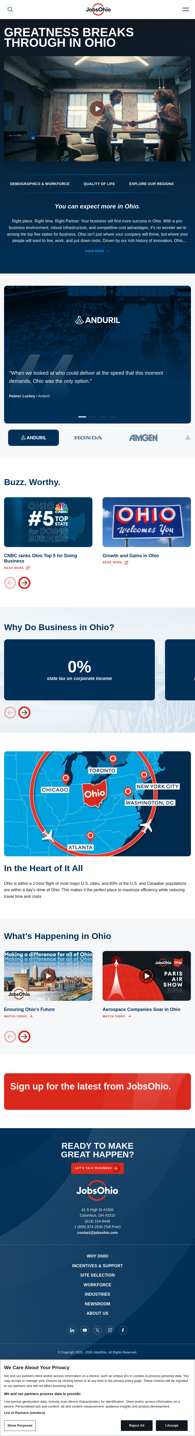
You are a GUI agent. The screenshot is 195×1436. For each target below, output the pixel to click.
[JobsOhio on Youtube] (84, 1330)
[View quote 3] (143, 438)
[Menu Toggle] (186, 9)
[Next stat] (24, 712)
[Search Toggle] (10, 9)
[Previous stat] (10, 712)
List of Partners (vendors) (24, 1413)
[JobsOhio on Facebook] (123, 1330)
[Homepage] (98, 9)
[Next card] (24, 583)
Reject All (136, 1425)
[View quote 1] (33, 438)
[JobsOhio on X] (97, 1330)
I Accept (171, 1425)
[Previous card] (10, 583)
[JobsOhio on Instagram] (110, 1330)
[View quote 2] (88, 438)
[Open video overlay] (97, 108)
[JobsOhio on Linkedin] (72, 1330)
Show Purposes (19, 1425)
